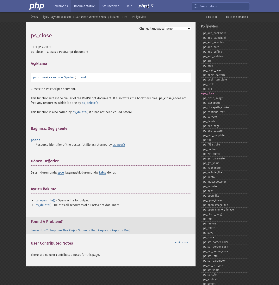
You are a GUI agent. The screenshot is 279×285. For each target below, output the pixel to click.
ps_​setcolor (210, 274)
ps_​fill (207, 140)
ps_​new (208, 191)
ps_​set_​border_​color (215, 242)
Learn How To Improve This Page (53, 230)
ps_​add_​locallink (213, 42)
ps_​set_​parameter (214, 260)
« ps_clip (211, 17)
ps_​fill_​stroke (211, 144)
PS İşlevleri (139, 17)
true (61, 172)
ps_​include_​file (212, 172)
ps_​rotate (209, 228)
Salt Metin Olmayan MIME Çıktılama (98, 17)
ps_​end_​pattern (213, 130)
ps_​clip (207, 89)
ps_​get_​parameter (214, 158)
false (102, 172)
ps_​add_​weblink (213, 56)
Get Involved (111, 6)
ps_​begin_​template (215, 79)
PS (125, 17)
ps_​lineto (209, 177)
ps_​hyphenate (212, 167)
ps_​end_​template (214, 135)
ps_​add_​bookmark (214, 33)
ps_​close (208, 93)
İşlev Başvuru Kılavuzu (57, 17)
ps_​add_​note (211, 47)
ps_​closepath (211, 102)
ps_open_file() (45, 200)
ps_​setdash (210, 279)
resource (56, 77)
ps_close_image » (237, 17)
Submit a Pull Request (93, 230)
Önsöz (34, 17)
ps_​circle (208, 84)
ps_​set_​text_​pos (213, 265)
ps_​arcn (208, 65)
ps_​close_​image (213, 98)
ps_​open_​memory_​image (218, 209)
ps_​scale (208, 237)
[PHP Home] (37, 6)
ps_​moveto (210, 186)
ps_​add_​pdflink (212, 51)
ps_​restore (209, 223)
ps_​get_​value (211, 163)
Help (129, 6)
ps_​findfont (210, 149)
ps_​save (208, 233)
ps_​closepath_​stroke (216, 107)
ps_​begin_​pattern (214, 75)
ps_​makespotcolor (214, 181)
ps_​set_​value (211, 270)
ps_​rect (207, 219)
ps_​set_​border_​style (215, 251)
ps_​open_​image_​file (215, 205)
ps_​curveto (210, 116)
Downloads (60, 6)
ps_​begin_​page (212, 70)
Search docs (205, 6)
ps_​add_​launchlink (214, 37)
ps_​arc (207, 61)
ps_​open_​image (213, 200)
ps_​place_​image (213, 214)
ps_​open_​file (211, 195)
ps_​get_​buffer (211, 154)
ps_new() (119, 144)
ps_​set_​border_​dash (215, 246)
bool (82, 77)
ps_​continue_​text (214, 112)
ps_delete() (90, 103)
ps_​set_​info (210, 256)
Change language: (151, 28)
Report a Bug (120, 230)
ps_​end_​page (211, 126)
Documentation (85, 6)
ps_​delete (209, 121)
